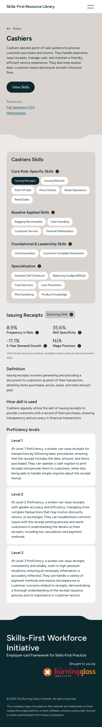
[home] (31, 6)
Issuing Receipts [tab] (25, 180)
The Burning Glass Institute (34, 699)
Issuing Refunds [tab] (54, 180)
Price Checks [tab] (47, 190)
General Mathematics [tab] (60, 231)
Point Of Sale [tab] (23, 190)
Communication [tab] (25, 253)
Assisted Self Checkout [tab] (30, 275)
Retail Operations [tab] (75, 190)
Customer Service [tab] (26, 231)
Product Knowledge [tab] (54, 294)
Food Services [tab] (24, 285)
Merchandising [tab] (24, 294)
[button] (90, 6)
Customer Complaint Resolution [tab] (63, 253)
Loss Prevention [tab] (51, 285)
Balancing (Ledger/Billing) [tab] (69, 275)
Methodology (16, 113)
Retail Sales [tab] (22, 199)
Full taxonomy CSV (21, 107)
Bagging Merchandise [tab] (28, 221)
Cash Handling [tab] (60, 221)
